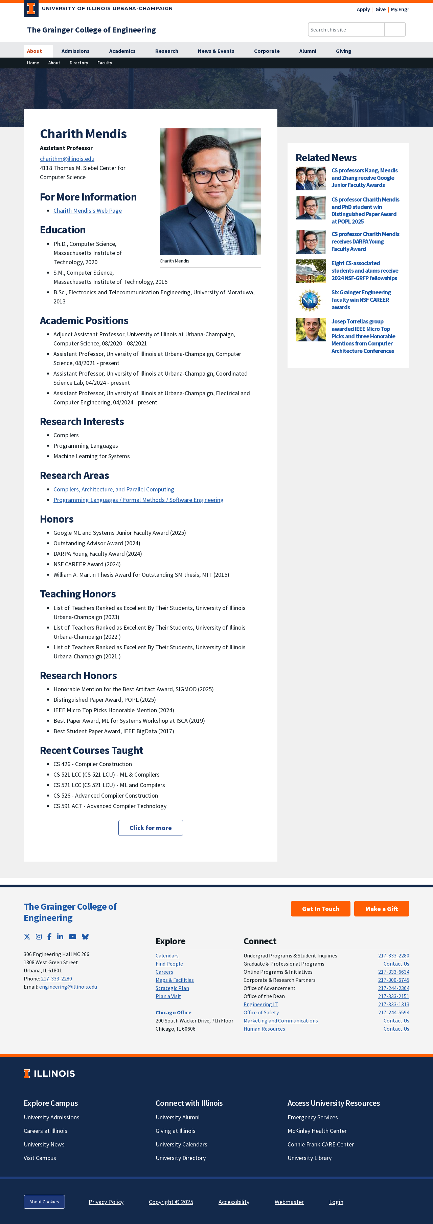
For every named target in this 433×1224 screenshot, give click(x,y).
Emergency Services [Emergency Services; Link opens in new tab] (313, 1117)
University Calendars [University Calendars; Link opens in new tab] (181, 1144)
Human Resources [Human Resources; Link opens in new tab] (264, 1028)
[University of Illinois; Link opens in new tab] (49, 1073)
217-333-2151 (393, 996)
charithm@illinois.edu (67, 159)
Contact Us (396, 963)
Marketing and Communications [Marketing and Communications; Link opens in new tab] (281, 1020)
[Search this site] (346, 29)
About (54, 62)
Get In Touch (320, 909)
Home (33, 62)
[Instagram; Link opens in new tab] (39, 936)
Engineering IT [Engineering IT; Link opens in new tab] (261, 1004)
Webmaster (289, 1202)
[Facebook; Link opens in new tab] (49, 936)
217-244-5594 (393, 1012)
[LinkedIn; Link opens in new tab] (60, 936)
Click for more (151, 828)
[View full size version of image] (424, 75)
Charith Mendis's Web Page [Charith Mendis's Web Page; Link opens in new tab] (87, 210)
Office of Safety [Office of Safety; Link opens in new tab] (261, 1012)
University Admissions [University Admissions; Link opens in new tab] (51, 1117)
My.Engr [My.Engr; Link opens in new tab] (400, 9)
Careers (164, 971)
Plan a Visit (168, 996)
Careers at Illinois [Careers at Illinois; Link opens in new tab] (45, 1131)
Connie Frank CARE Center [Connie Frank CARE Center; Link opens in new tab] (321, 1144)
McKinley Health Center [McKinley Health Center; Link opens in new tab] (317, 1131)
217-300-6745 (393, 979)
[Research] (170, 51)
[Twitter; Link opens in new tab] (27, 936)
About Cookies (44, 1202)
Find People (169, 963)
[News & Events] (220, 51)
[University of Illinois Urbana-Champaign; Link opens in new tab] (98, 10)
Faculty (104, 62)
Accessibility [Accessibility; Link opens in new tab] (234, 1202)
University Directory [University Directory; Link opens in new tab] (181, 1158)
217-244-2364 (393, 988)
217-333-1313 (393, 1004)
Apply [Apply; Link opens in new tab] (363, 9)
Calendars (167, 955)
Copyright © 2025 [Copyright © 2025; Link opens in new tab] (171, 1202)
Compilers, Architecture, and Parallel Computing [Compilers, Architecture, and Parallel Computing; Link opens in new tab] (113, 489)
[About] (38, 51)
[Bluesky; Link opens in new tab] (85, 936)
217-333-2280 (56, 978)
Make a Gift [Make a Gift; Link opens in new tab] (381, 909)
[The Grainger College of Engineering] (91, 29)
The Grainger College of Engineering (70, 912)
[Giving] (347, 51)
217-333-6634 (393, 971)
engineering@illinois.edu (68, 986)
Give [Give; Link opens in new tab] (380, 9)
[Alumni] (311, 51)
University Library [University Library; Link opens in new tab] (310, 1158)
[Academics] (126, 51)
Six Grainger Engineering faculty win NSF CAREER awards (361, 299)
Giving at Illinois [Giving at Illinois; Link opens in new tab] (176, 1131)
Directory (79, 62)
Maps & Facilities (175, 979)
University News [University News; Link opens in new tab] (44, 1144)
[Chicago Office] (173, 1012)
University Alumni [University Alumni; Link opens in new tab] (178, 1117)
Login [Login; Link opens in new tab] (336, 1202)
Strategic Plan (172, 988)
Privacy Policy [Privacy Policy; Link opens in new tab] (106, 1202)
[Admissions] (79, 51)
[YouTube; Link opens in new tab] (72, 936)
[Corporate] (271, 51)
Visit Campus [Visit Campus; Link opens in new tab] (40, 1158)
